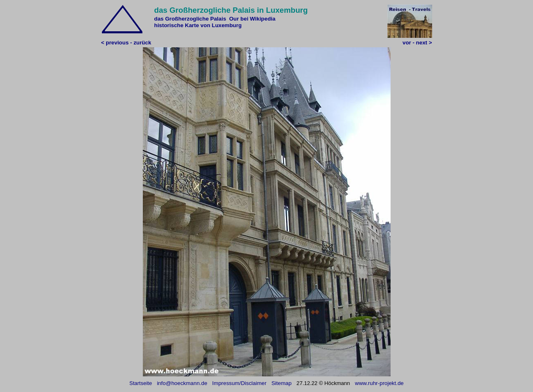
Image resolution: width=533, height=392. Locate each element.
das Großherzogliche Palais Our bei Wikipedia (215, 19)
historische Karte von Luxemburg (198, 25)
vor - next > (417, 42)
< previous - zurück (126, 42)
